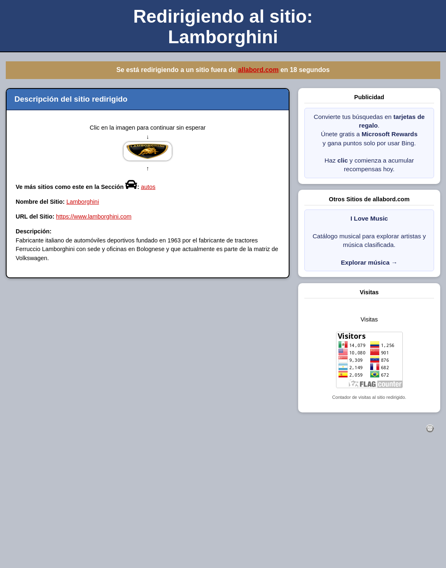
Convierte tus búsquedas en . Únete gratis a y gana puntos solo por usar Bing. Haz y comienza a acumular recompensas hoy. (369, 143)
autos (148, 187)
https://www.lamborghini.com (93, 216)
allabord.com (258, 69)
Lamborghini (82, 201)
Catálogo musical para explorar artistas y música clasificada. (369, 240)
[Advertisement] (223, 509)
